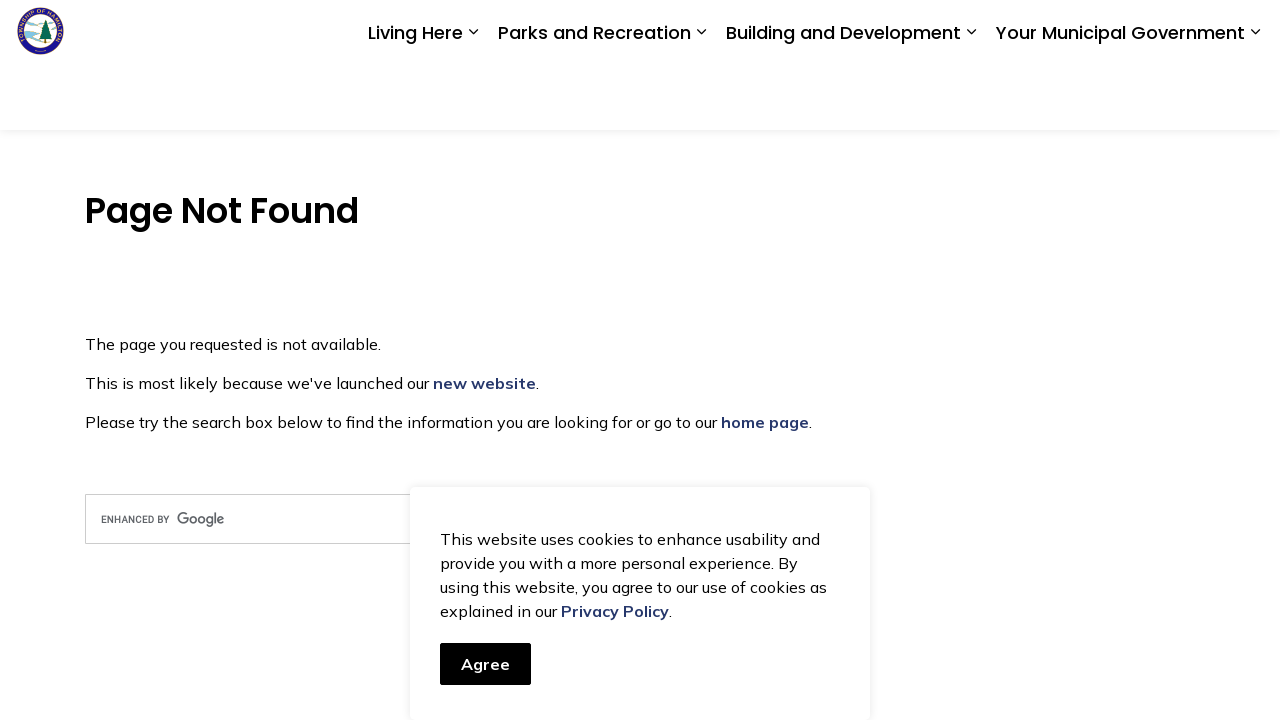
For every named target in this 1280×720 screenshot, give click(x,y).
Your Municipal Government (1120, 97)
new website (484, 383)
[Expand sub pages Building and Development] (971, 97)
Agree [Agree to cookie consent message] (485, 664)
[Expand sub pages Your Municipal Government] (1255, 97)
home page (765, 422)
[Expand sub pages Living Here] (473, 97)
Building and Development (843, 97)
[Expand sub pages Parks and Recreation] (701, 97)
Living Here (415, 97)
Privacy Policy (615, 611)
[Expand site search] (1245, 32)
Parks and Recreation (594, 97)
